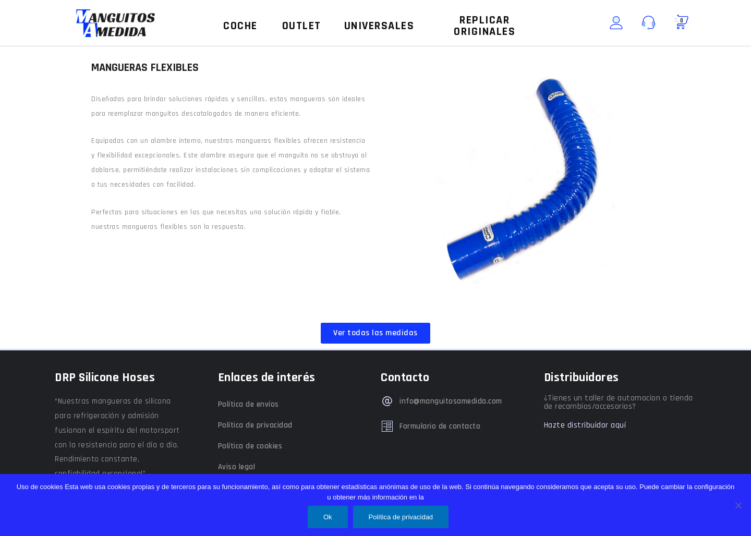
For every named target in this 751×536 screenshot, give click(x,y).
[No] (738, 505)
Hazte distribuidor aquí (585, 425)
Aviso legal (237, 467)
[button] (240, 26)
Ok (327, 517)
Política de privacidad (255, 425)
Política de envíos (248, 404)
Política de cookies (250, 446)
